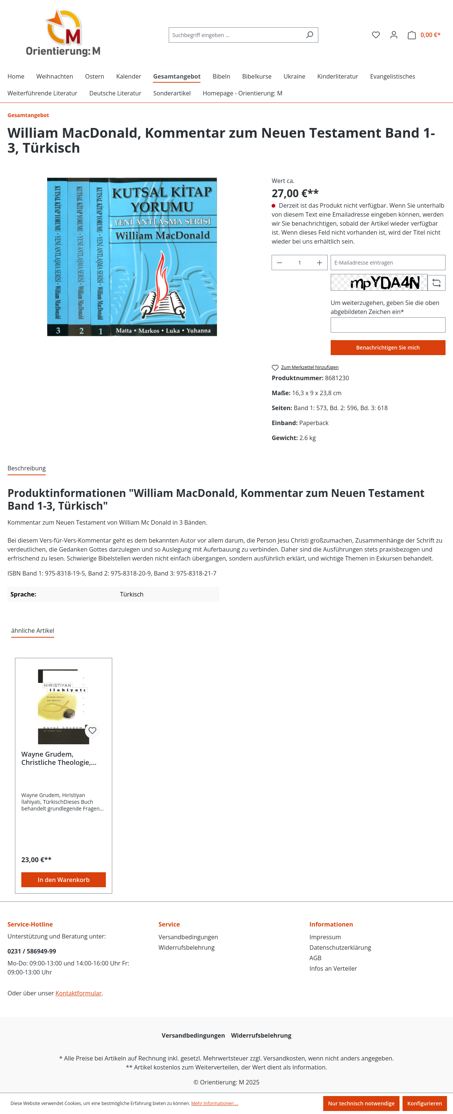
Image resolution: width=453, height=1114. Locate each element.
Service (169, 924)
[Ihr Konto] (394, 34)
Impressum (325, 937)
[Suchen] (309, 35)
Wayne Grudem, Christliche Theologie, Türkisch (56, 758)
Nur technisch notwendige (361, 1103)
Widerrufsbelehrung (187, 947)
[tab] (26, 468)
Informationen (331, 924)
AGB (315, 958)
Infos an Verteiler (333, 968)
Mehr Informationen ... (214, 1103)
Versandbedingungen (188, 937)
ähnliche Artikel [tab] (32, 630)
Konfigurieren (424, 1103)
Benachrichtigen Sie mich (388, 347)
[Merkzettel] (376, 34)
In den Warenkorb (64, 880)
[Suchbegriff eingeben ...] (235, 35)
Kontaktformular (78, 993)
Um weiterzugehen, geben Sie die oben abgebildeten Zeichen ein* (385, 307)
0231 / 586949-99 (31, 951)
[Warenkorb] (424, 35)
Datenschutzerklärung (340, 947)
